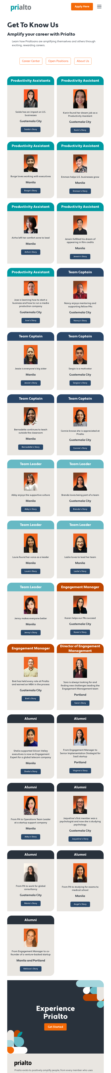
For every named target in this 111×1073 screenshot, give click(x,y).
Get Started (55, 1027)
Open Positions (58, 61)
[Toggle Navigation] (99, 6)
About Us (83, 61)
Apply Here (82, 6)
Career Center (31, 61)
